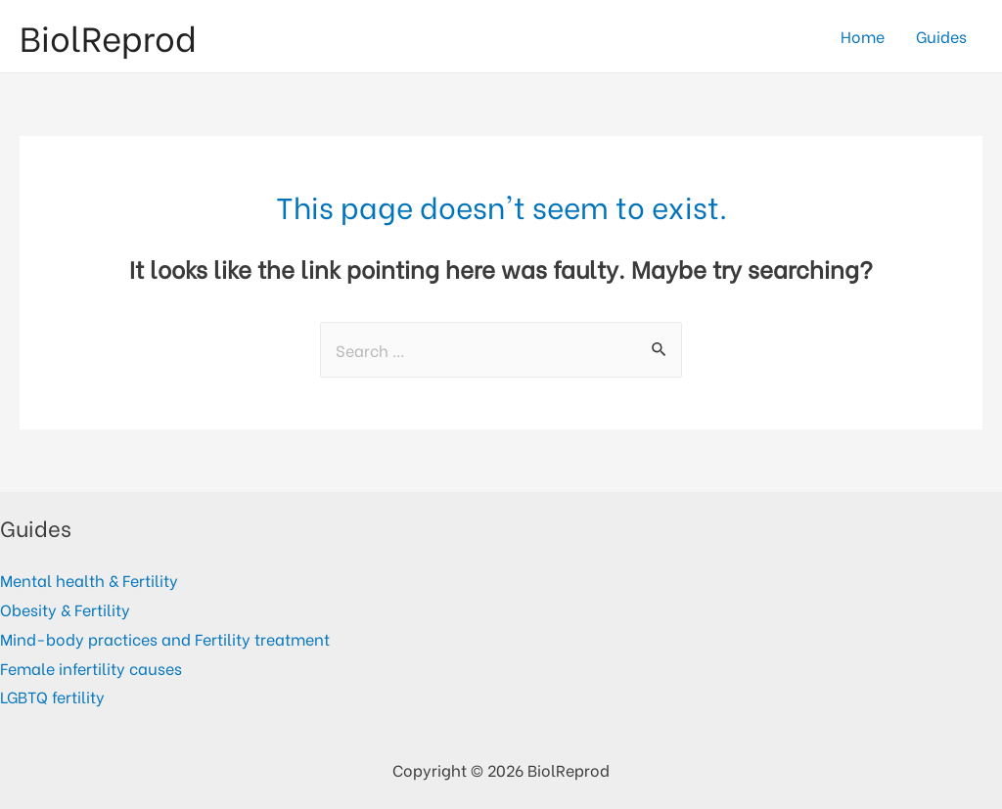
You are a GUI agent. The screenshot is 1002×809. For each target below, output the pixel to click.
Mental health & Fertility (89, 579)
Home (863, 35)
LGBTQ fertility (52, 696)
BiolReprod (108, 36)
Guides (941, 35)
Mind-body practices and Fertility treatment (165, 638)
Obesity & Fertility (65, 609)
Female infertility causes (91, 667)
